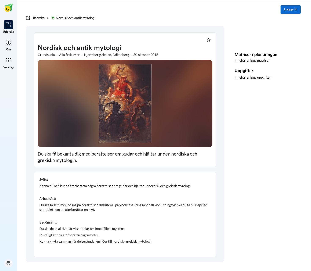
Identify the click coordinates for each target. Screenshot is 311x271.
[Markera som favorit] (208, 40)
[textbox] (125, 214)
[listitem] (8, 27)
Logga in (290, 9)
